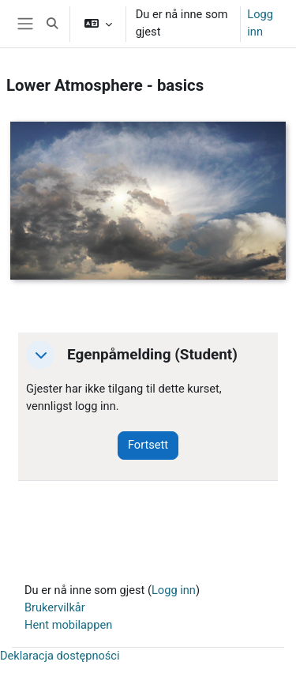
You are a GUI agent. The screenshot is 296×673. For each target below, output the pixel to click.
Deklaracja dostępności (60, 656)
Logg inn (260, 23)
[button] (52, 23)
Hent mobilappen (68, 625)
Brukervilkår (54, 607)
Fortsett (148, 445)
